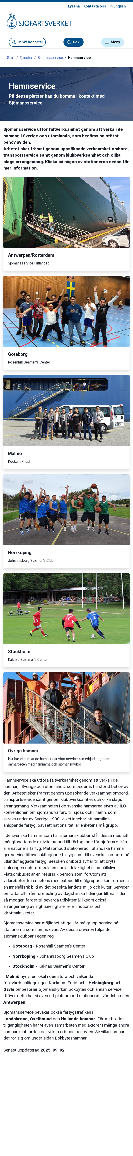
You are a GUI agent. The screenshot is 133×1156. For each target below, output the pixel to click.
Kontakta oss (94, 6)
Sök (73, 42)
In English (118, 6)
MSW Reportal (27, 42)
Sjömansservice (50, 58)
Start (11, 58)
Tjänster (26, 58)
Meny (112, 42)
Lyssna (74, 6)
